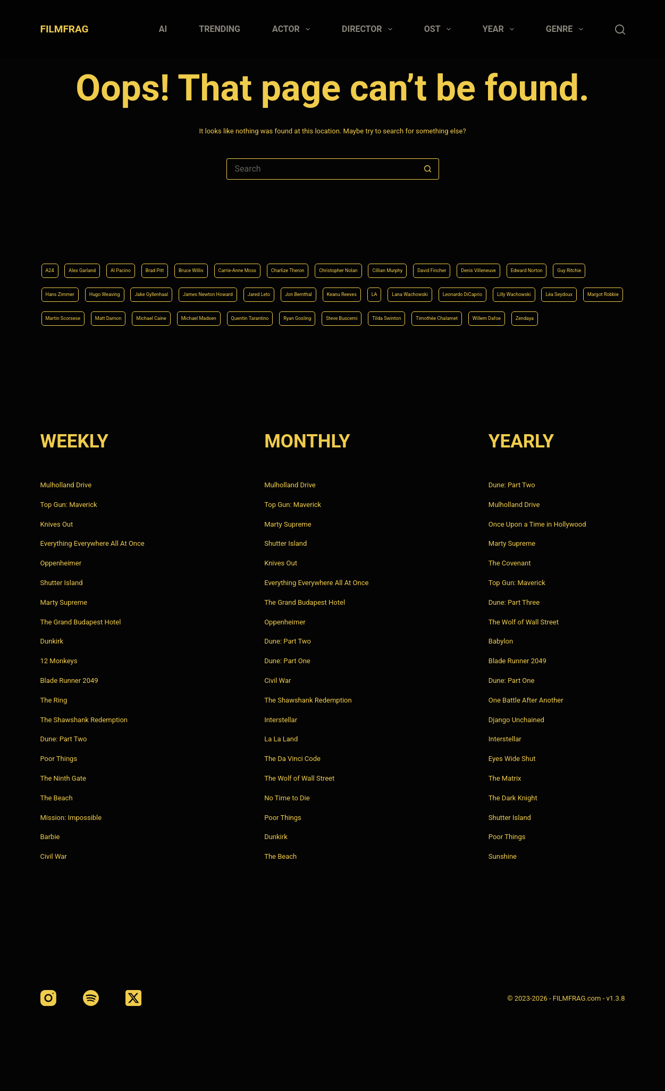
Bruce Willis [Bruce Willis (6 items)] (239, 236)
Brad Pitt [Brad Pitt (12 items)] (190, 236)
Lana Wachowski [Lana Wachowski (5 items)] (158, 289)
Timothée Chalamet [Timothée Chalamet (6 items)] (463, 316)
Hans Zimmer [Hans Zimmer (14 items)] (253, 262)
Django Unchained (516, 720)
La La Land (281, 739)
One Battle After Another (526, 700)
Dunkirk (52, 641)
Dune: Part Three (514, 602)
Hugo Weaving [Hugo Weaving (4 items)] (314, 262)
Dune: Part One (287, 661)
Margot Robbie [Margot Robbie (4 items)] (425, 289)
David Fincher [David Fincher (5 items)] (572, 236)
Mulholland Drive (66, 485)
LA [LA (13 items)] (111, 289)
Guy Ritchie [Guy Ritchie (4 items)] (197, 262)
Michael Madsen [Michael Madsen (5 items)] (134, 316)
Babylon (501, 641)
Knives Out (56, 524)
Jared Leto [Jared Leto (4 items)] (530, 262)
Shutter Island (61, 583)
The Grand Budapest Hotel (80, 622)
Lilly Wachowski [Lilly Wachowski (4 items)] (303, 289)
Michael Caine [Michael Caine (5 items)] (69, 316)
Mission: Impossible (71, 818)
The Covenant (510, 563)
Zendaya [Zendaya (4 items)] (584, 316)
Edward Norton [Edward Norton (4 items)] (139, 262)
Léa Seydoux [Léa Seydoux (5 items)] (365, 289)
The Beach (56, 798)
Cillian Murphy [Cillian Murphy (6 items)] (511, 236)
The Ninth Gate (63, 778)
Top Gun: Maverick (68, 505)
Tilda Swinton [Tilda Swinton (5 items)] (394, 316)
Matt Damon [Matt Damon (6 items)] (554, 289)
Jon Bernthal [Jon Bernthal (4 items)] (583, 262)
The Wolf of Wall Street (299, 778)
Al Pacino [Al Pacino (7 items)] (146, 236)
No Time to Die (286, 798)
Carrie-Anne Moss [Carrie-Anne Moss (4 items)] (302, 236)
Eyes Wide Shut (512, 759)
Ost (439, 29)
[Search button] (428, 169)
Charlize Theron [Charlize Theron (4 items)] (373, 236)
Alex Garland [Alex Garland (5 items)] (94, 236)
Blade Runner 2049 (69, 680)
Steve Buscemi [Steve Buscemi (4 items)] (332, 316)
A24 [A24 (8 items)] (52, 236)
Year (500, 29)
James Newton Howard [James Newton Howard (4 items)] (459, 262)
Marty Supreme (63, 602)
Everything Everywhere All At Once (92, 543)
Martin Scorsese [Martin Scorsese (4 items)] (492, 289)
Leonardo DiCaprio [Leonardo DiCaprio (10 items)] (232, 289)
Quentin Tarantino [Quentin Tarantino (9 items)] (205, 316)
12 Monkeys (59, 661)
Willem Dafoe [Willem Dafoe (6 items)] (533, 316)
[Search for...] (322, 169)
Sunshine (503, 856)
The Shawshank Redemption (84, 720)
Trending (219, 29)
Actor (293, 29)
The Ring (54, 700)
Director (369, 29)
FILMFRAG (64, 29)
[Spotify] (91, 998)
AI (163, 29)
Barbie (50, 837)
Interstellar (280, 720)
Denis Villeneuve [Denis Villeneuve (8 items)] (73, 262)
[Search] (620, 29)
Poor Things (59, 759)
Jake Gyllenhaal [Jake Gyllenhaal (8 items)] (379, 262)
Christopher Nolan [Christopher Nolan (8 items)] (444, 236)
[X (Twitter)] (133, 998)
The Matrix (505, 778)
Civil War (53, 856)
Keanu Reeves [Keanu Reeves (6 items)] (69, 289)
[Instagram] (48, 998)
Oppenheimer (61, 563)
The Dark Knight (513, 798)
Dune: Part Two (63, 739)
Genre (566, 29)
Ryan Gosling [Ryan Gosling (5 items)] (271, 316)
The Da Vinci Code (292, 759)
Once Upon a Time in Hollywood (537, 524)
